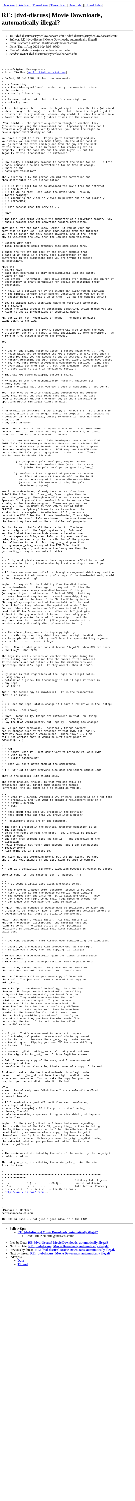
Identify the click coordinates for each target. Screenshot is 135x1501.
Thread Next (59, 5)
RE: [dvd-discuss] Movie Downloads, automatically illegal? (58, 1464)
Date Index (76, 5)
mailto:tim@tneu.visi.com (47, 74)
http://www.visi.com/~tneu (24, 1418)
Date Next (24, 5)
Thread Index (93, 5)
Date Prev (9, 5)
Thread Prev (40, 5)
